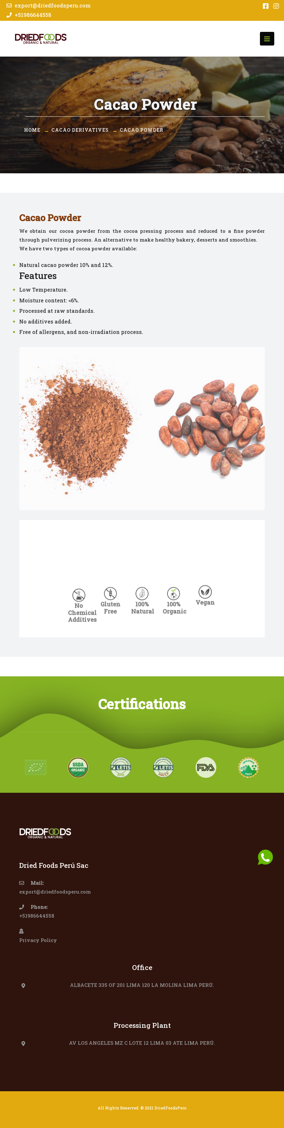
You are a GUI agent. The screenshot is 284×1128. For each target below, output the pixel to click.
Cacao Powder (141, 130)
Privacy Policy (38, 940)
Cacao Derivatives (80, 130)
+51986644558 (28, 14)
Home (32, 130)
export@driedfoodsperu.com (48, 5)
